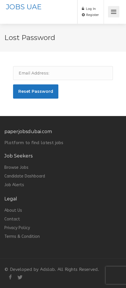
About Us (13, 210)
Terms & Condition (22, 236)
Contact (12, 219)
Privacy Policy (17, 227)
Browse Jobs (16, 167)
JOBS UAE (24, 7)
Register (90, 15)
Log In (89, 9)
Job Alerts (14, 184)
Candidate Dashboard (24, 176)
